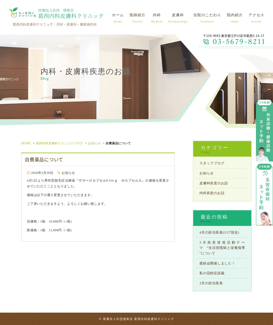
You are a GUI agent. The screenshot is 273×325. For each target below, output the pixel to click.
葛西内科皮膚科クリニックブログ (59, 143)
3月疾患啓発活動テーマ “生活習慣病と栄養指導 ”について (222, 248)
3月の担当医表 (211, 283)
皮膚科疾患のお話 (213, 183)
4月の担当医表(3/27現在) (219, 232)
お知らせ (94, 143)
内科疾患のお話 (211, 193)
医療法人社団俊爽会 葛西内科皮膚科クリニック (138, 319)
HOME (26, 143)
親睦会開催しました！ (217, 263)
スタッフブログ (211, 163)
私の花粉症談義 (211, 273)
